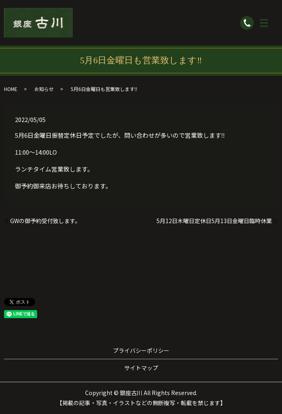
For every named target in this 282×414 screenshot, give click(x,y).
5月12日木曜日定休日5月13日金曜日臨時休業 (214, 221)
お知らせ (44, 88)
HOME (10, 88)
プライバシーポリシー (141, 350)
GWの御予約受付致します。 (45, 221)
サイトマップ (141, 368)
